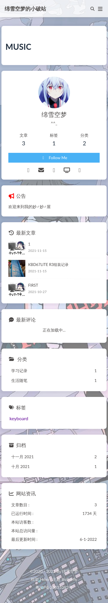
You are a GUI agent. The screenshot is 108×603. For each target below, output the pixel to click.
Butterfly (69, 579)
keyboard (19, 418)
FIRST (33, 285)
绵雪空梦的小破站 (25, 8)
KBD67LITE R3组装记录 (48, 264)
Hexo (44, 579)
